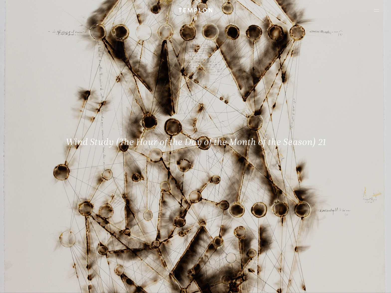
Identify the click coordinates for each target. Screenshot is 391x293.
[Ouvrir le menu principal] (377, 10)
